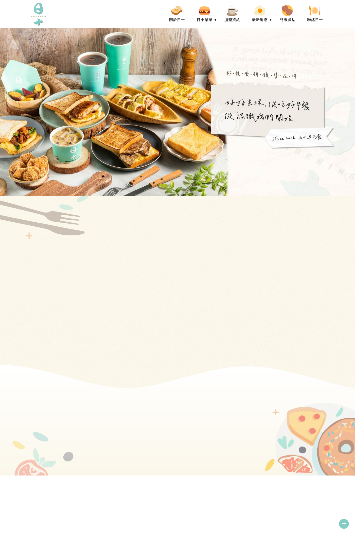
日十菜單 (205, 19)
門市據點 (287, 19)
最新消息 (260, 19)
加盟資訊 (232, 19)
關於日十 (177, 19)
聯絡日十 (315, 19)
